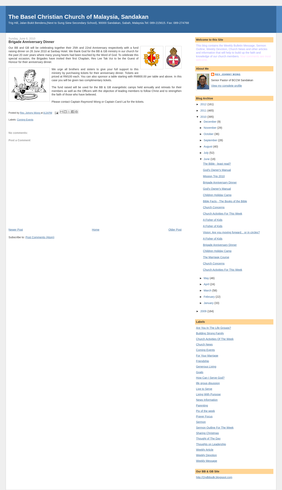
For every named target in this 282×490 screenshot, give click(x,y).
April (207, 284)
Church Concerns (214, 207)
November (210, 127)
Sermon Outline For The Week (214, 427)
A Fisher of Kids (212, 219)
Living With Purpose (208, 394)
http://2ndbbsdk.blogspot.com (214, 477)
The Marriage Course (216, 257)
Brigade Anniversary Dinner (220, 182)
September (211, 140)
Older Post (175, 229)
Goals (199, 372)
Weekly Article (204, 449)
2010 (203, 116)
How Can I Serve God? (210, 377)
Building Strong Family (210, 333)
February (210, 296)
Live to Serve (204, 388)
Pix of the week (205, 411)
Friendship (202, 361)
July (206, 152)
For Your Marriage (207, 355)
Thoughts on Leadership (211, 444)
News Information (207, 399)
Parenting (202, 405)
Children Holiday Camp (217, 195)
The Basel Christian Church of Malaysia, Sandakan (78, 16)
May (207, 278)
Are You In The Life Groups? (213, 327)
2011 (203, 110)
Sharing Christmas (207, 433)
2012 (203, 104)
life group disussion (208, 383)
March (208, 290)
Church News (204, 344)
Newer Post (16, 229)
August (208, 146)
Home (95, 229)
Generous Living (206, 366)
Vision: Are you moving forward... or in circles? (231, 232)
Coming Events (25, 119)
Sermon (201, 421)
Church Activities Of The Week (214, 339)
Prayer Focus (204, 416)
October (209, 134)
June (207, 159)
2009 (203, 311)
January (209, 303)
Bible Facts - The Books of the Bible (225, 201)
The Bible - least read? (217, 163)
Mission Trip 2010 (214, 176)
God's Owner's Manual (217, 170)
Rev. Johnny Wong (227, 74)
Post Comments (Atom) (39, 237)
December (210, 121)
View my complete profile (226, 85)
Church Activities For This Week (222, 213)
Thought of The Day (208, 438)
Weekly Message (206, 460)
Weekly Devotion (206, 455)
